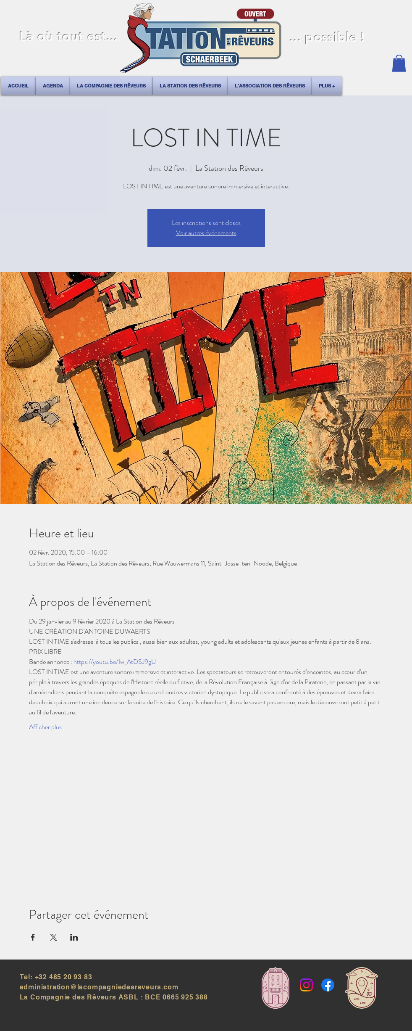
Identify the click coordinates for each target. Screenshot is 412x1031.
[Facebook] (327, 985)
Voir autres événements (206, 233)
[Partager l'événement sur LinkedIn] (74, 937)
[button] (399, 63)
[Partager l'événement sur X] (54, 937)
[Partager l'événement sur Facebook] (33, 937)
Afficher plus (45, 727)
